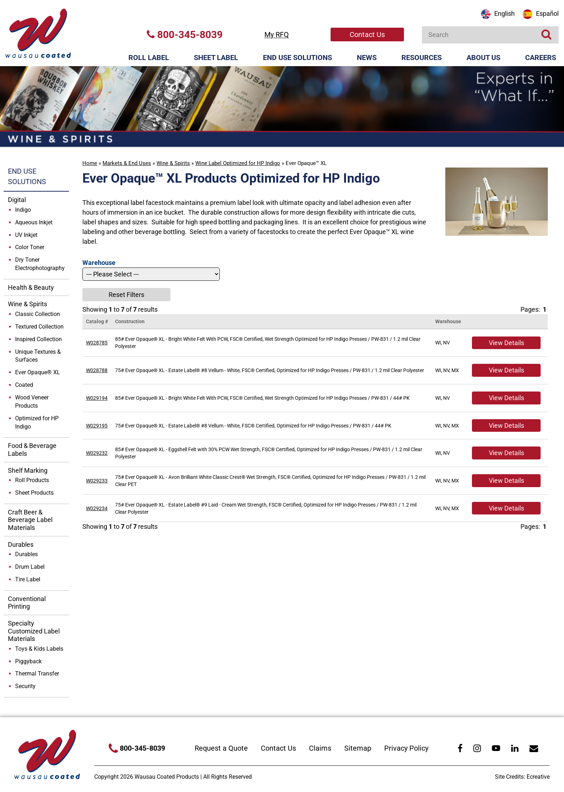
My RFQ (276, 34)
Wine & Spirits (173, 163)
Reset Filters (126, 294)
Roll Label (148, 57)
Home (89, 163)
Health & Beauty (31, 287)
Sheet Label (216, 57)
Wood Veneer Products (32, 401)
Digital (17, 199)
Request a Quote (221, 748)
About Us (483, 57)
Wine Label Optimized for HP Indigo (237, 163)
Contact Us (367, 34)
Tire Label (27, 579)
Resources (421, 57)
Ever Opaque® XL (37, 372)
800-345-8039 (185, 35)
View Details (506, 343)
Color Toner (29, 247)
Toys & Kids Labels (39, 648)
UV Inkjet (26, 235)
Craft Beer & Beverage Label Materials (30, 519)
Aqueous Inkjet (34, 222)
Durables (20, 544)
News (367, 57)
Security (25, 686)
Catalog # (97, 321)
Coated (24, 384)
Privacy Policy (406, 748)
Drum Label (30, 566)
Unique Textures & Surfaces (38, 355)
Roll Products (32, 480)
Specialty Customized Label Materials (34, 630)
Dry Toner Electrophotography (40, 263)
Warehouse (448, 321)
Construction (130, 321)
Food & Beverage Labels (32, 449)
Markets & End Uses (127, 163)
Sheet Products (34, 492)
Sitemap (357, 748)
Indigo (23, 209)
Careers (540, 57)
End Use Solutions (297, 57)
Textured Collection (39, 326)
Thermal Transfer (37, 673)
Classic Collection (37, 314)
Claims (320, 748)
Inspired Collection (38, 339)
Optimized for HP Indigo (37, 422)
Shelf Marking (27, 470)
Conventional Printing (27, 602)
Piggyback (28, 661)
